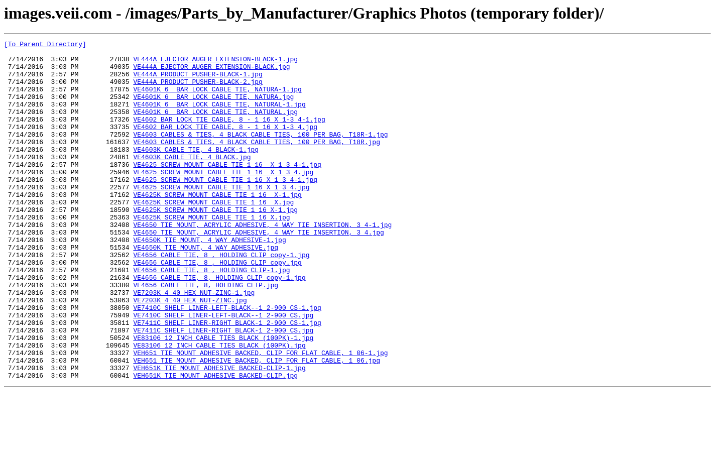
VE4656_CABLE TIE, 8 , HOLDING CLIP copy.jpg (217, 307)
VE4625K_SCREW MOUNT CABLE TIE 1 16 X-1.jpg (217, 226)
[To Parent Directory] (45, 45)
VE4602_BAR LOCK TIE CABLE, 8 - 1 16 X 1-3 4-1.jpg (229, 135)
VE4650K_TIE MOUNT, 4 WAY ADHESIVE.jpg (205, 289)
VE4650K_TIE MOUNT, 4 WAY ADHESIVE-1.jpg (209, 280)
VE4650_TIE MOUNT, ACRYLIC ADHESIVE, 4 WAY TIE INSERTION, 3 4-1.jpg (262, 262)
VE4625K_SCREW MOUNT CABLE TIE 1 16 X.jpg (213, 235)
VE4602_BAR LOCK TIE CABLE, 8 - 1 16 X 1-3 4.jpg (225, 144)
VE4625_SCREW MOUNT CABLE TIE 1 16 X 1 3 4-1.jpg (227, 189)
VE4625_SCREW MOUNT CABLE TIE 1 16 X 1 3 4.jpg (223, 198)
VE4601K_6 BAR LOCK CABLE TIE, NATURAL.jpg (215, 126)
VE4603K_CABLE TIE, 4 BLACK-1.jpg (196, 171)
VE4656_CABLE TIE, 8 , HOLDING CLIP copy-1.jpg (221, 298)
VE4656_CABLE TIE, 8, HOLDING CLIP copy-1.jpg (219, 325)
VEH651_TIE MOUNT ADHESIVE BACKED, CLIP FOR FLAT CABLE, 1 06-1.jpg (260, 415)
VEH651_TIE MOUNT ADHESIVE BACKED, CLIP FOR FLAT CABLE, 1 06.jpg (256, 424)
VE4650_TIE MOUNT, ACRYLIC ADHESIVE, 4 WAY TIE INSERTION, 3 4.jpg (258, 271)
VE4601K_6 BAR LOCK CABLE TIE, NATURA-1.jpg (217, 99)
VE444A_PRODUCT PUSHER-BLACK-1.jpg (197, 81)
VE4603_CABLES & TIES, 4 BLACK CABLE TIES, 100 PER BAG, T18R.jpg (256, 162)
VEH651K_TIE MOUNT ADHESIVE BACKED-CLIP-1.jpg (219, 433)
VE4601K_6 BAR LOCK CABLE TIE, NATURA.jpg (213, 108)
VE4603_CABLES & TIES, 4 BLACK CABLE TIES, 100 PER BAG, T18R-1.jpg (260, 153)
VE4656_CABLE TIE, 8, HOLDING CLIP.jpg (205, 334)
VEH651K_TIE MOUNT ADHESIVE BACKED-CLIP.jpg (215, 442)
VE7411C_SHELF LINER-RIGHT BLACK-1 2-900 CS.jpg (223, 388)
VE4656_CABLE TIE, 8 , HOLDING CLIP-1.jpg (211, 316)
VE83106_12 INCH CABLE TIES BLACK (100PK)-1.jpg (223, 397)
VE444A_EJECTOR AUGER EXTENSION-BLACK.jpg (211, 72)
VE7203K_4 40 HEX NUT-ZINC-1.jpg (194, 343)
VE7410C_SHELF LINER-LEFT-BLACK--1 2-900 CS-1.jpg (227, 361)
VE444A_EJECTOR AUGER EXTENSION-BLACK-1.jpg (215, 63)
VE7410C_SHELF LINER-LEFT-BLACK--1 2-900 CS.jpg (223, 370)
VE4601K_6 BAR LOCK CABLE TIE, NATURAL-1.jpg (219, 117)
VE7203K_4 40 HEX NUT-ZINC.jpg (190, 352)
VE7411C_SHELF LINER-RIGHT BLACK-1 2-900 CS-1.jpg (227, 379)
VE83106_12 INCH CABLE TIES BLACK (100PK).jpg (219, 406)
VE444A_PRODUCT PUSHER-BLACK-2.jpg (197, 90)
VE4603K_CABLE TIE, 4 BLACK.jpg (192, 180)
